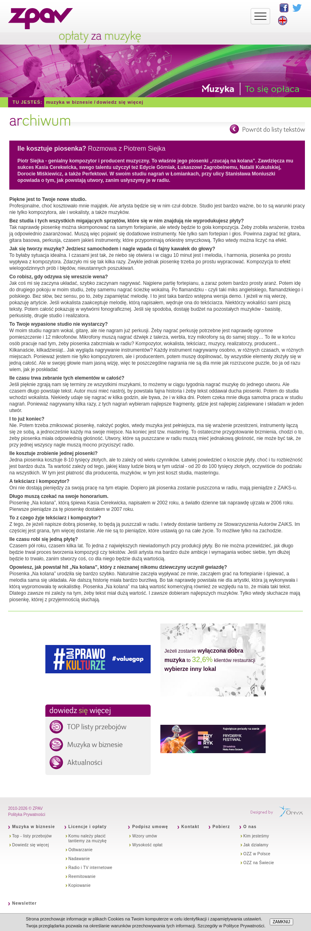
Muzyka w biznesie (69, 102)
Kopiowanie (79, 885)
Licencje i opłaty (87, 826)
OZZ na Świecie (258, 863)
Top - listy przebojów (32, 836)
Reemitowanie (82, 876)
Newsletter (24, 903)
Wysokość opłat (147, 845)
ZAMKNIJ (281, 922)
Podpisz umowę (150, 826)
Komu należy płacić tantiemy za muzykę (87, 838)
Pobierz (221, 826)
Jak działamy (255, 845)
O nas (250, 826)
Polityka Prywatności (26, 814)
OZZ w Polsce (257, 854)
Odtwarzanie (80, 850)
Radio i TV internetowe (90, 867)
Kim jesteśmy (256, 836)
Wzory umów (144, 836)
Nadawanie (79, 858)
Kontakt (190, 826)
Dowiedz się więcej (119, 102)
